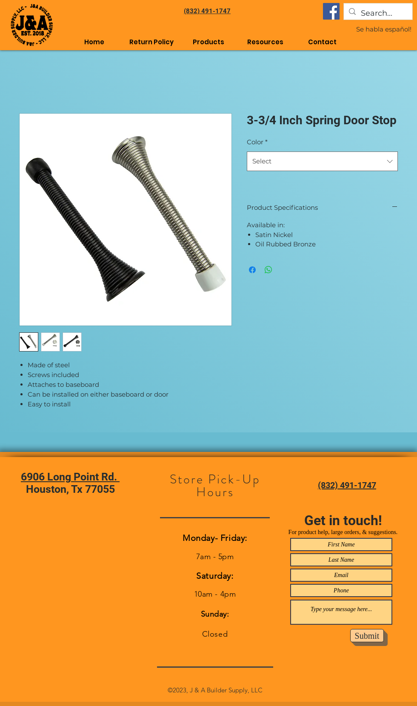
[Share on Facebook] (252, 270)
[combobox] (322, 161)
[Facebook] (331, 11)
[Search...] (377, 13)
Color (257, 142)
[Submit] (367, 635)
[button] (265, 42)
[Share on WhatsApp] (268, 270)
